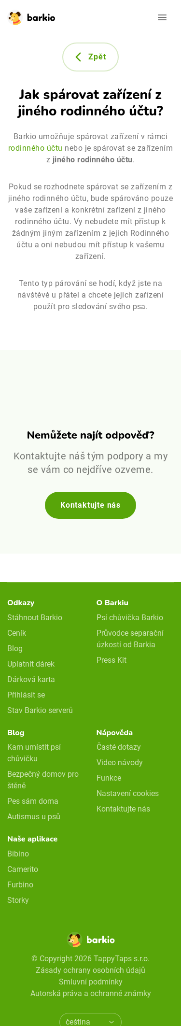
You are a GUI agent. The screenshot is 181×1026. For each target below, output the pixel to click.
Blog (15, 648)
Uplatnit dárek (31, 664)
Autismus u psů (33, 816)
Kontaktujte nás (90, 505)
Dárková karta (31, 679)
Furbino (20, 884)
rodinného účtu (35, 148)
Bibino (18, 853)
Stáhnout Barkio (34, 617)
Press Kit (111, 660)
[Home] (91, 942)
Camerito (22, 869)
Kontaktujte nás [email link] (123, 808)
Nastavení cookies (128, 793)
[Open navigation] (162, 17)
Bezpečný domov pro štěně (43, 780)
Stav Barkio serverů (40, 710)
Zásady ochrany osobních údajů (90, 970)
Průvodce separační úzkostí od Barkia (130, 638)
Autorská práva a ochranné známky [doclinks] (90, 993)
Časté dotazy (119, 747)
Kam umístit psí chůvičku (34, 752)
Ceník (16, 633)
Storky (18, 900)
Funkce (109, 778)
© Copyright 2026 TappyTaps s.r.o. (90, 958)
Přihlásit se (26, 694)
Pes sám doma (32, 801)
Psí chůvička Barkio (130, 617)
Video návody (120, 762)
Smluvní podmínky (91, 981)
